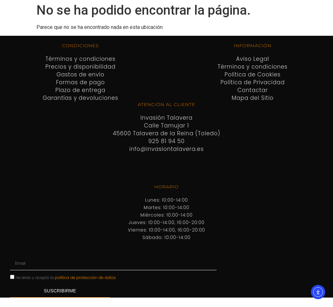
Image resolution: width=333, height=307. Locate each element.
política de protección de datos (85, 277)
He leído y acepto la (66, 277)
